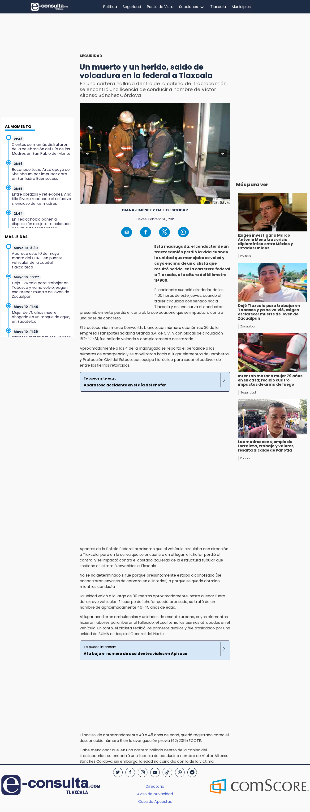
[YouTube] (155, 772)
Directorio (155, 786)
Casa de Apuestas (155, 801)
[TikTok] (167, 772)
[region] (155, 37)
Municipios (241, 6)
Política (110, 6)
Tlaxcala (218, 6)
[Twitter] (118, 772)
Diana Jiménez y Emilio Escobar (155, 210)
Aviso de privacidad (155, 794)
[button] (87, 153)
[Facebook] (130, 772)
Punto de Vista (160, 6)
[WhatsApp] (180, 772)
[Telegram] (192, 772)
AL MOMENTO (18, 126)
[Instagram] (142, 772)
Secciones (188, 6)
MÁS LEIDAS (16, 236)
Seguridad (132, 6)
